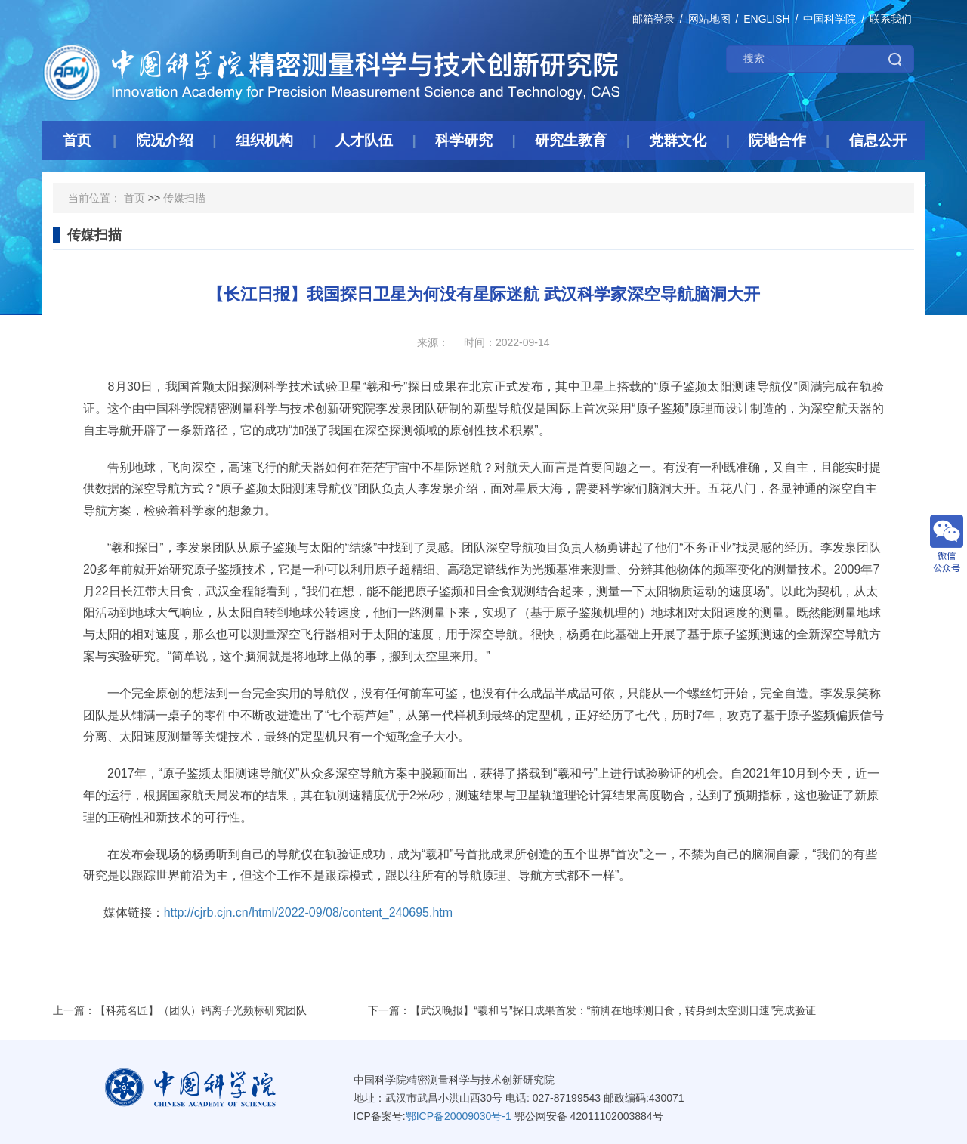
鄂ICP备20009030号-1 (458, 1116)
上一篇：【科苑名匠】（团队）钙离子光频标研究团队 (180, 1010)
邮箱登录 (653, 19)
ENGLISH (766, 19)
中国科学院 (829, 19)
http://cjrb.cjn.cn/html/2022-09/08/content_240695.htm (308, 912)
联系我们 (891, 19)
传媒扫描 (184, 198)
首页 (134, 198)
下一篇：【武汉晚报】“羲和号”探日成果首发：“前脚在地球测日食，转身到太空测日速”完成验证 (592, 1010)
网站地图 (709, 19)
